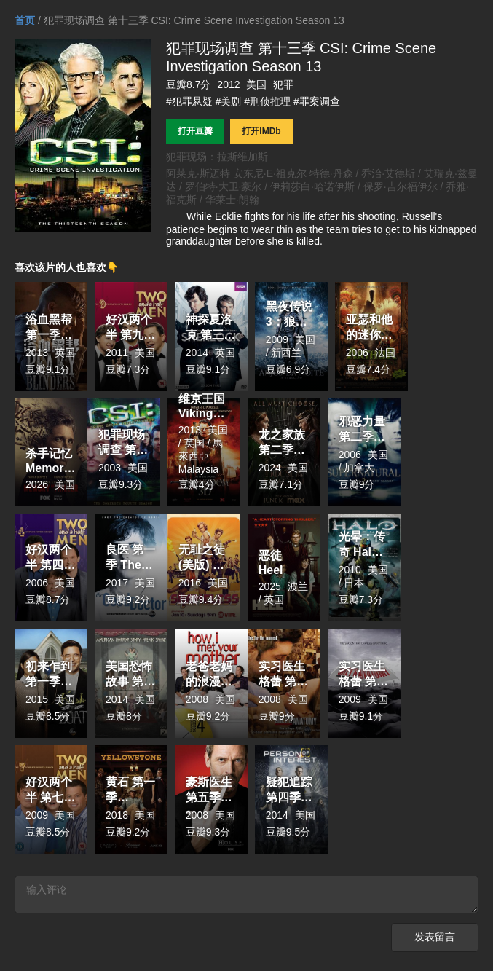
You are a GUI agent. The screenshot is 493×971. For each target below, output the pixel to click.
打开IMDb (261, 131)
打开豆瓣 (195, 131)
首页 (25, 20)
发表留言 (435, 941)
